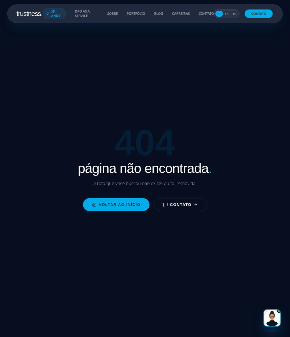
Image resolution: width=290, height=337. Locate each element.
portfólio (136, 13)
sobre (112, 13)
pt (219, 13)
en (226, 13)
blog (158, 13)
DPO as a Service (82, 13)
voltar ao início (116, 204)
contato (206, 13)
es (234, 13)
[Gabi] (272, 318)
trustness (30, 13)
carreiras (181, 13)
